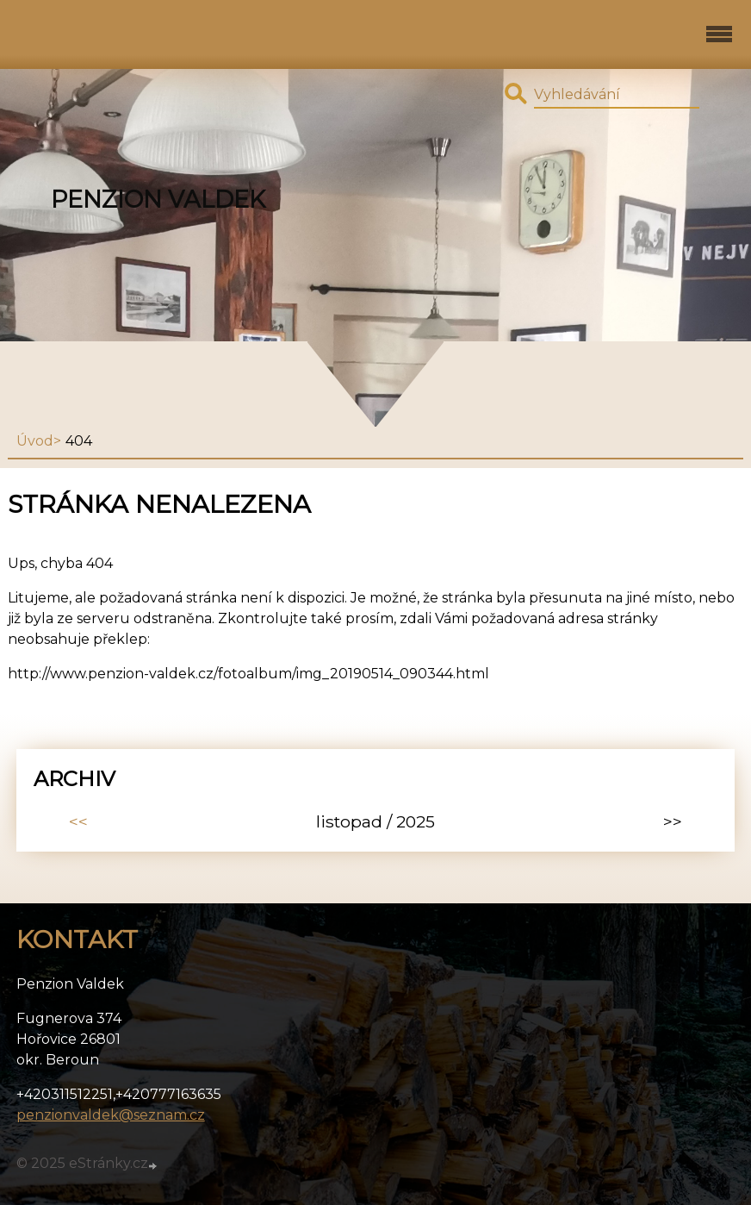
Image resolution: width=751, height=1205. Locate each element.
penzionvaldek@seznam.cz (110, 1115)
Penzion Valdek (158, 199)
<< (78, 821)
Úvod (34, 441)
